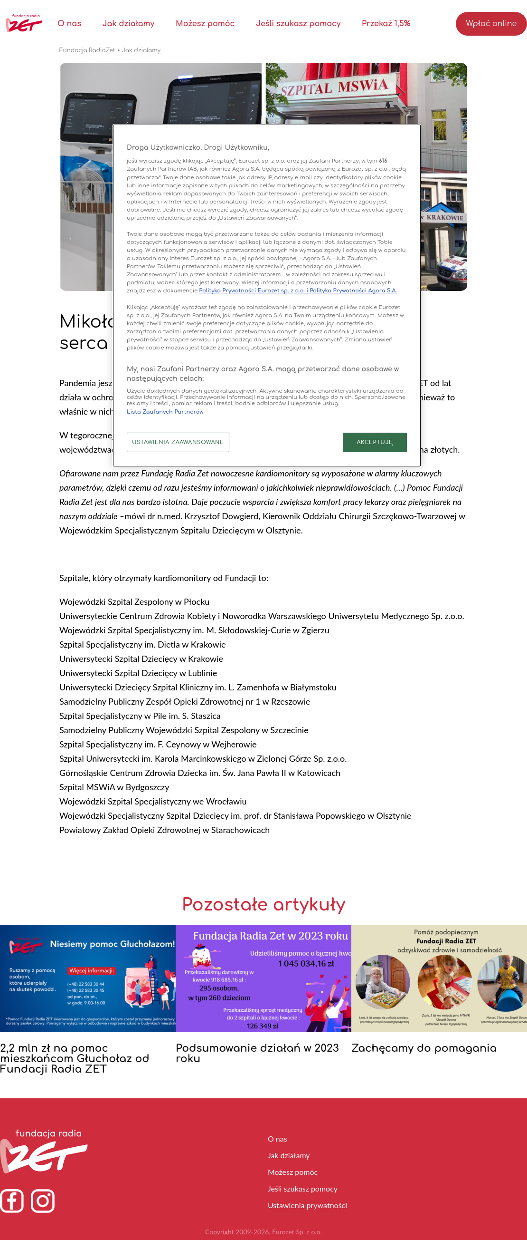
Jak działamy (129, 23)
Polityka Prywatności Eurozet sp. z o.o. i (254, 291)
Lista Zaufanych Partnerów (165, 412)
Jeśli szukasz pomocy (298, 23)
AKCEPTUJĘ (375, 442)
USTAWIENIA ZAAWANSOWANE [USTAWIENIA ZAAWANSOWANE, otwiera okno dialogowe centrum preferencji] (178, 442)
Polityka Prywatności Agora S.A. (353, 291)
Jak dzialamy (141, 50)
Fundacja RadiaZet (87, 50)
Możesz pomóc (205, 23)
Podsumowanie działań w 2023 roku (257, 1054)
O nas (69, 23)
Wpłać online (491, 23)
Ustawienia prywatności (307, 1205)
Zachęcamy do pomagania (424, 1048)
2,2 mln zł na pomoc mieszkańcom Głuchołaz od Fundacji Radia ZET (75, 1059)
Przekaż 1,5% (386, 23)
